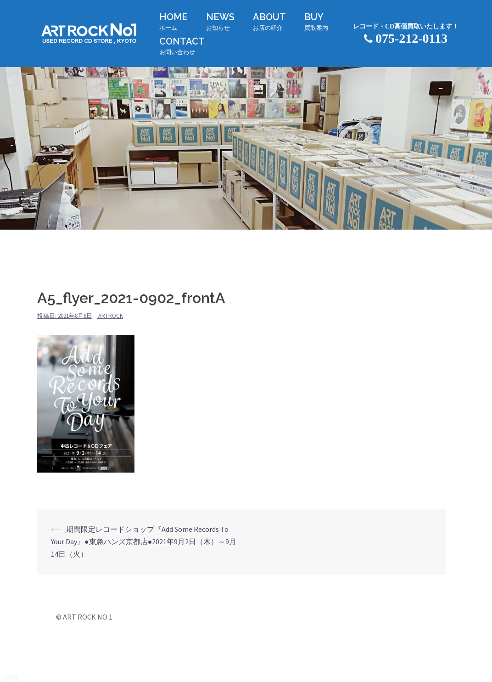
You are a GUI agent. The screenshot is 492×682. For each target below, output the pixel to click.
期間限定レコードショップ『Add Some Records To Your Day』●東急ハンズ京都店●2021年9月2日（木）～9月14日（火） (143, 541)
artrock (110, 316)
